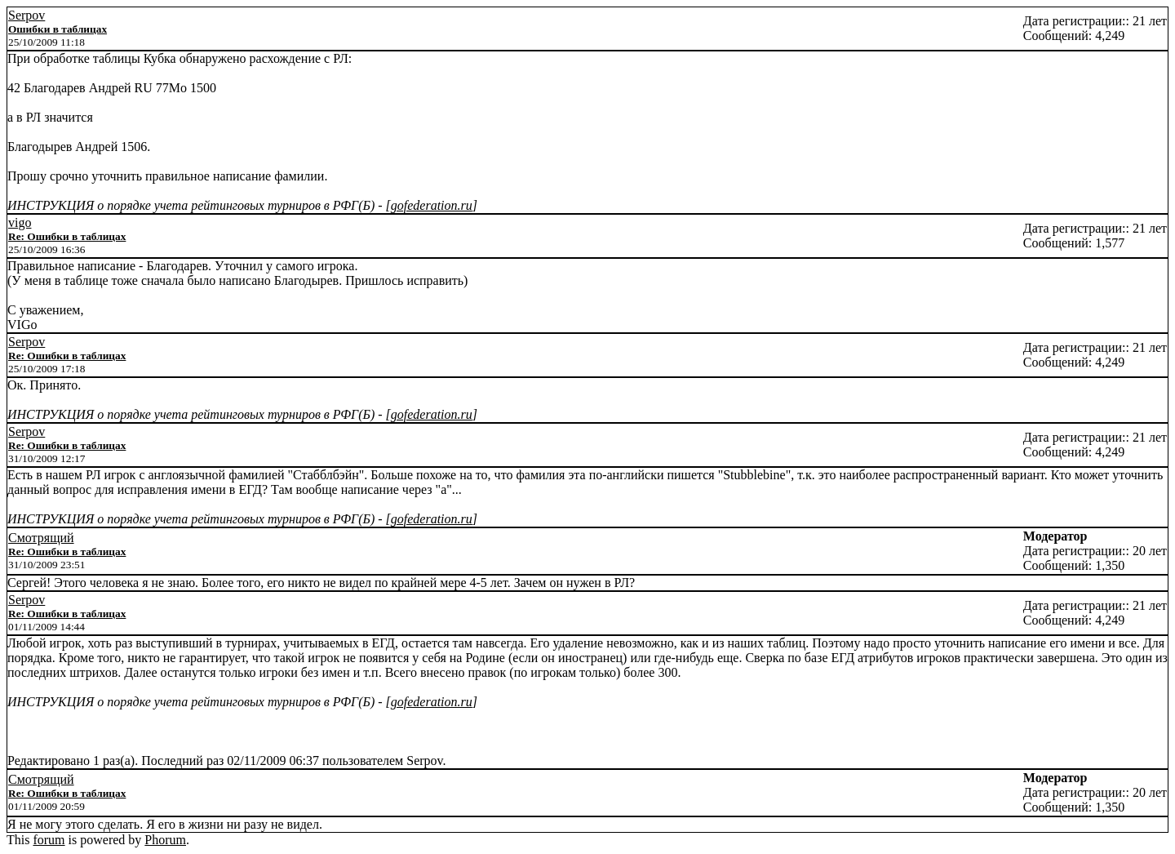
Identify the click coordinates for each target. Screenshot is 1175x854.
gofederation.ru (431, 205)
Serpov (26, 15)
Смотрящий (41, 538)
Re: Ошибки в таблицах (67, 236)
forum (48, 840)
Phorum (165, 840)
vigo (19, 222)
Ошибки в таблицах (57, 29)
